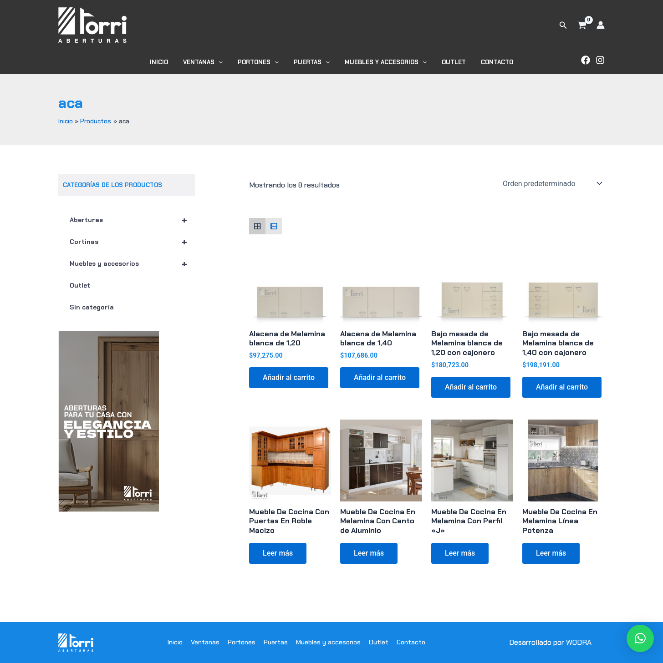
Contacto (487, 62)
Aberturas (132, 220)
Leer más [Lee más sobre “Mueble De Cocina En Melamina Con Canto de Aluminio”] (369, 553)
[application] (225, 62)
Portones (261, 62)
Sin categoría (92, 307)
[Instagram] (600, 60)
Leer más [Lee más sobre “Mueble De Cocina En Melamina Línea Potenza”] (551, 553)
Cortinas (132, 242)
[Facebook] (585, 60)
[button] (563, 25)
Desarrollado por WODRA (550, 642)
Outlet (447, 62)
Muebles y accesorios (382, 62)
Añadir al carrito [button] (289, 377)
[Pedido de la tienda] (551, 183)
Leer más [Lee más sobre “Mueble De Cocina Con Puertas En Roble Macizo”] (278, 553)
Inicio (168, 62)
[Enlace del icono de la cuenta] (601, 25)
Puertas (312, 62)
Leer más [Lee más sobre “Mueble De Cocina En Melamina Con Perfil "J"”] (460, 553)
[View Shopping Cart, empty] (581, 25)
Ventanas (209, 62)
